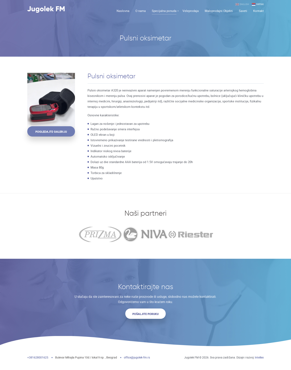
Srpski (258, 4)
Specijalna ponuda (164, 11)
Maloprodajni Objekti (219, 11)
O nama (140, 11)
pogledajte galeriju (51, 132)
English (242, 4)
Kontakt (258, 11)
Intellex (259, 357)
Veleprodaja (190, 11)
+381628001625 (37, 357)
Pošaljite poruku (145, 314)
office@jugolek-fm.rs (137, 357)
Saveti (243, 11)
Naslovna (123, 11)
